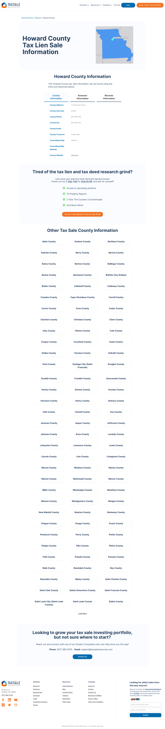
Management (37, 692)
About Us (91, 686)
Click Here (74, 155)
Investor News (68, 692)
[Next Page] (82, 613)
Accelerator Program (40, 702)
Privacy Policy (93, 699)
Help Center (67, 702)
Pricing (117, 5)
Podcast (65, 695)
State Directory (68, 686)
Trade (35, 699)
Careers (91, 689)
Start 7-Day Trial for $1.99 (150, 5)
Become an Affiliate (94, 695)
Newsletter (66, 699)
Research (36, 686)
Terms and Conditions (95, 702)
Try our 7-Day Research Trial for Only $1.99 (82, 214)
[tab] (56, 97)
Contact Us (92, 692)
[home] (11, 5)
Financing (36, 689)
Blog (64, 689)
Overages (36, 695)
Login (128, 5)
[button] (84, 5)
